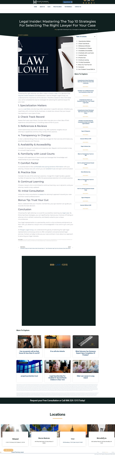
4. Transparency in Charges (85, 48)
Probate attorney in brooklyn (25, 395)
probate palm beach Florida (70, 390)
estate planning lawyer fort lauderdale (77, 389)
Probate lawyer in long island (69, 395)
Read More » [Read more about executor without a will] (86, 142)
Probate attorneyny (94, 394)
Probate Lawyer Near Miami (75, 384)
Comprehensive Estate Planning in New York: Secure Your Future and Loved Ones (86, 82)
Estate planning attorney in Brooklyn (23, 396)
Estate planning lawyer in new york (93, 393)
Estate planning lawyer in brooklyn (64, 393)
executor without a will (85, 138)
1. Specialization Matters (84, 41)
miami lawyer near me (58, 390)
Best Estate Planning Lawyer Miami (43, 385)
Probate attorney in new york (48, 395)
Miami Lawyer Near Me (43, 384)
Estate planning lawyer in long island (74, 393)
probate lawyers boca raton (79, 388)
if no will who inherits (57, 351)
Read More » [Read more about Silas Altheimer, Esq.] (86, 175)
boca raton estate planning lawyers (30, 388)
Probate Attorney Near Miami (20, 385)
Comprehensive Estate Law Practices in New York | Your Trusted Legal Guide (85, 101)
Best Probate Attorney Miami (27, 385)
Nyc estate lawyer (89, 394)
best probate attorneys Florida (44, 389)
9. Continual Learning (83, 60)
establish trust (50, 169)
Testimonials (68, 6)
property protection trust (29, 376)
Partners (113, 452)
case (56, 93)
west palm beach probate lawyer (47, 388)
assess (41, 194)
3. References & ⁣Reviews (84, 46)
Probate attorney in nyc (55, 395)
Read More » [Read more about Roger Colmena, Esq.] (86, 149)
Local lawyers (75, 394)
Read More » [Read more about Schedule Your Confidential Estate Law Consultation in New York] (86, 95)
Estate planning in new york (42, 393)
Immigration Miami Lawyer (94, 385)
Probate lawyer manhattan (90, 395)
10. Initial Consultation (84, 62)
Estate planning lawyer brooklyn (56, 393)
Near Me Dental (56, 384)
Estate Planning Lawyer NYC (36, 384)
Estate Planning (42, 1)
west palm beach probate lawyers (55, 388)
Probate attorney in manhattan (41, 395)
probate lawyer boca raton (86, 388)
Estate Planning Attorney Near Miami (93, 384)
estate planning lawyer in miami (86, 389)
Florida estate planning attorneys (20, 390)
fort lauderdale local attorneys (35, 390)
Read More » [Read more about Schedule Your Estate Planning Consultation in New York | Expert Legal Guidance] (86, 127)
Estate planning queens (65, 394)
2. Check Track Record (83, 43)
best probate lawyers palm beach (60, 389)
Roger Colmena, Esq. (86, 146)
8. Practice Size (82, 57)
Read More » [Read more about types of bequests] (86, 134)
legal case (65, 213)
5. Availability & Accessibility (85, 50)
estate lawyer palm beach (68, 389)
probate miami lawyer (64, 390)
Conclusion (81, 67)
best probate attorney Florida (36, 389)
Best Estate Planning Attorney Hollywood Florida (64, 385)
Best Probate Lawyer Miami (35, 385)
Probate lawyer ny (18, 395)
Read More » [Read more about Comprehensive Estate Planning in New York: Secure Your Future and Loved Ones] (86, 86)
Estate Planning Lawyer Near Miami (83, 384)
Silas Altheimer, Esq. (86, 172)
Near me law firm (84, 394)
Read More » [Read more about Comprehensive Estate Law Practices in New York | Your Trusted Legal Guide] (86, 106)
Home (35, 6)
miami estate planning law (43, 390)
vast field (27, 109)
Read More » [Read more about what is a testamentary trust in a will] (86, 158)
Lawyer (43, 2)
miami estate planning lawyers (51, 390)
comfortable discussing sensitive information (48, 166)
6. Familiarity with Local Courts (86, 53)
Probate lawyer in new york (77, 395)
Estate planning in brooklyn (35, 393)
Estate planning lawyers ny (44, 394)
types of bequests (85, 131)
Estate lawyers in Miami (89, 390)
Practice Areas (57, 6)
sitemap (96, 454)
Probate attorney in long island (33, 395)
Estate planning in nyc (49, 393)
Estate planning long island (51, 394)
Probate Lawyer (92, 388)
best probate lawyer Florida (52, 389)
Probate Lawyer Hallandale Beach (67, 384)
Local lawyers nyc (79, 394)
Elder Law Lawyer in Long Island (85, 377)
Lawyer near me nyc (70, 394)
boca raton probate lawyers (39, 388)
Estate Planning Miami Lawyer (29, 384)
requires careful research (26, 95)
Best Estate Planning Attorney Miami (52, 385)
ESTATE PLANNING (23, 35)
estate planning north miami (94, 389)
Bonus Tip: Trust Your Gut (85, 64)
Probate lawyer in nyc (83, 395)
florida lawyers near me (28, 390)
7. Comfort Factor (82, 55)
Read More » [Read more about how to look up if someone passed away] (86, 167)
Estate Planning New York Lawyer (20, 384)
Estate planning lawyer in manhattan (83, 393)
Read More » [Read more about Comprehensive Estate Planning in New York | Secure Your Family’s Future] (86, 116)
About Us (42, 6)
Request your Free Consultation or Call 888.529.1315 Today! (57, 400)
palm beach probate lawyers (64, 388)
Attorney (105, 452)
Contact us (78, 6)
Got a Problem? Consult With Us (86, 69)
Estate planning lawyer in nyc (20, 394)
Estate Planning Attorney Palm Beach (86, 385)
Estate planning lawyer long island (28, 394)
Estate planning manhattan (58, 394)
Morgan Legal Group (27, 230)
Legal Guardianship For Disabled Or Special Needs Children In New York (57, 378)
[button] (94, 36)
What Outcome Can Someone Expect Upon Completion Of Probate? (86, 353)
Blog (49, 6)
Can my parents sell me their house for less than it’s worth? (29, 352)
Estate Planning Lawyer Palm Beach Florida (75, 385)
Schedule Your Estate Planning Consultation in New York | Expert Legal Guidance (85, 122)
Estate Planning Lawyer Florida (50, 384)
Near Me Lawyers (61, 384)
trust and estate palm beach (77, 390)
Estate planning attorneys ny (27, 393)
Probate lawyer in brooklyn (62, 395)
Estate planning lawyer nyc (36, 394)
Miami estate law (83, 390)
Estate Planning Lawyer (18, 452)
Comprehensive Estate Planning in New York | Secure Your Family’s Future (86, 112)
